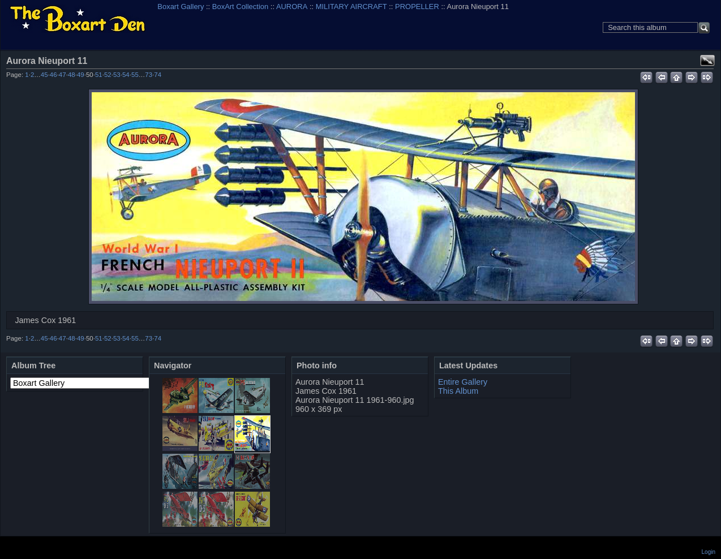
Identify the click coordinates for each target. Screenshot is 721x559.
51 (98, 74)
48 (71, 74)
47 (62, 74)
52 (107, 74)
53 (117, 74)
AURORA (291, 6)
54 (126, 74)
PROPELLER (417, 6)
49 (80, 74)
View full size (707, 60)
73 (148, 74)
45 (44, 74)
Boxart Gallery (180, 6)
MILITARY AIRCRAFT (351, 6)
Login (708, 552)
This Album (458, 390)
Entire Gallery (462, 381)
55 (135, 74)
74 (157, 74)
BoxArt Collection (240, 6)
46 (53, 74)
